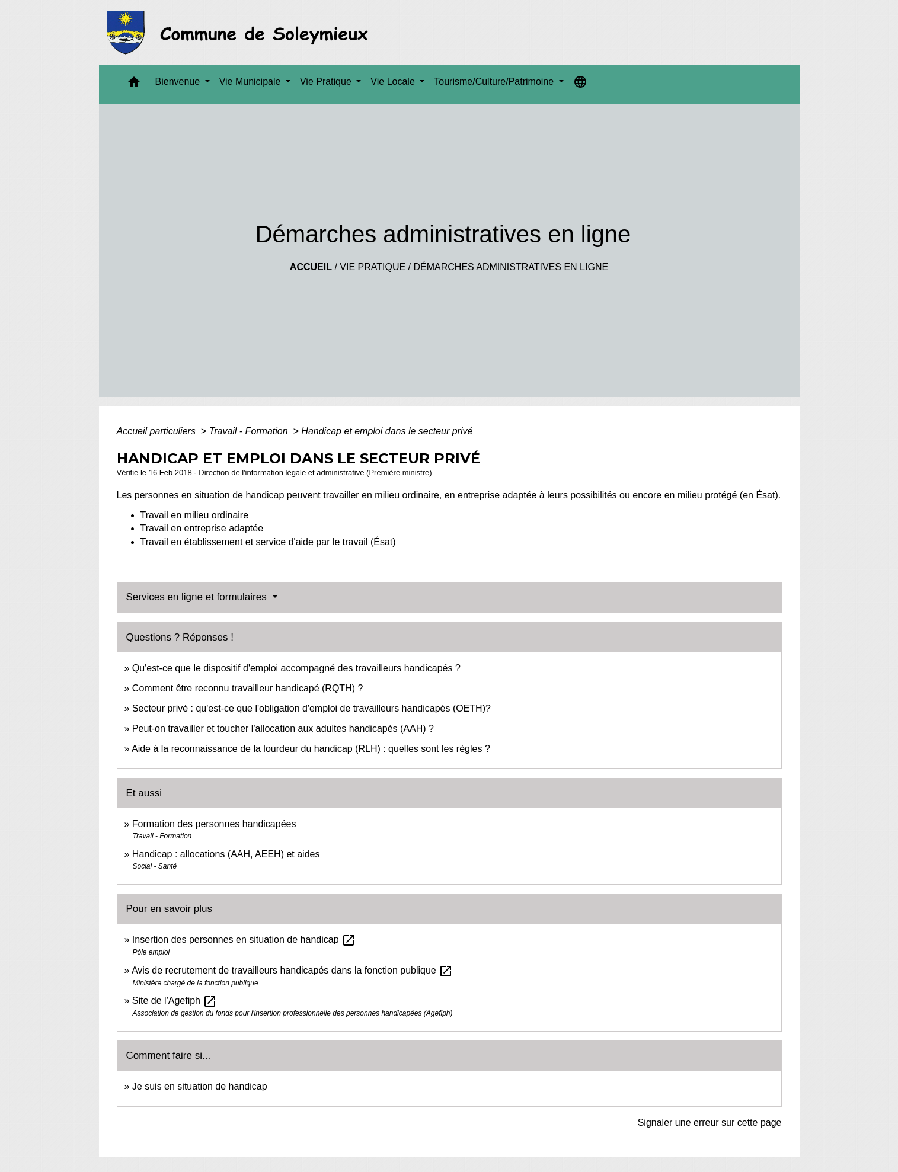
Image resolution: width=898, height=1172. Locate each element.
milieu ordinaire (407, 495)
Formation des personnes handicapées (214, 824)
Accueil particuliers (158, 431)
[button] (134, 84)
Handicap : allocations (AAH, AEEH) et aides (226, 854)
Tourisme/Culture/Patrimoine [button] (495, 81)
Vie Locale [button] (393, 81)
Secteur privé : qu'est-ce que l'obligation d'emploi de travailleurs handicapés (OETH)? (311, 708)
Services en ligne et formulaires (198, 597)
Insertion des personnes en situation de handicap (244, 939)
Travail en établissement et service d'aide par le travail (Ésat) (268, 542)
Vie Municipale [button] (251, 81)
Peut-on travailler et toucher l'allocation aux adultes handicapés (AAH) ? (283, 728)
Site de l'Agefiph (175, 1000)
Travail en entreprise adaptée (202, 528)
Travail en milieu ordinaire (194, 515)
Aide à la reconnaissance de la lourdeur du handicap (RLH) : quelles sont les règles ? (311, 749)
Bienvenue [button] (179, 81)
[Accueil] (241, 32)
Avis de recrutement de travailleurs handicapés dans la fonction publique (292, 970)
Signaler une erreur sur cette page (710, 1122)
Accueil (311, 267)
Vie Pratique (372, 267)
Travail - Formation (250, 431)
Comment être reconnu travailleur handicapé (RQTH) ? (247, 688)
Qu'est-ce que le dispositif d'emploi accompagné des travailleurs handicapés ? (296, 668)
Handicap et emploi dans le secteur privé (386, 431)
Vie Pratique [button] (327, 81)
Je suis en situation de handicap (199, 1086)
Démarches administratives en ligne (510, 267)
